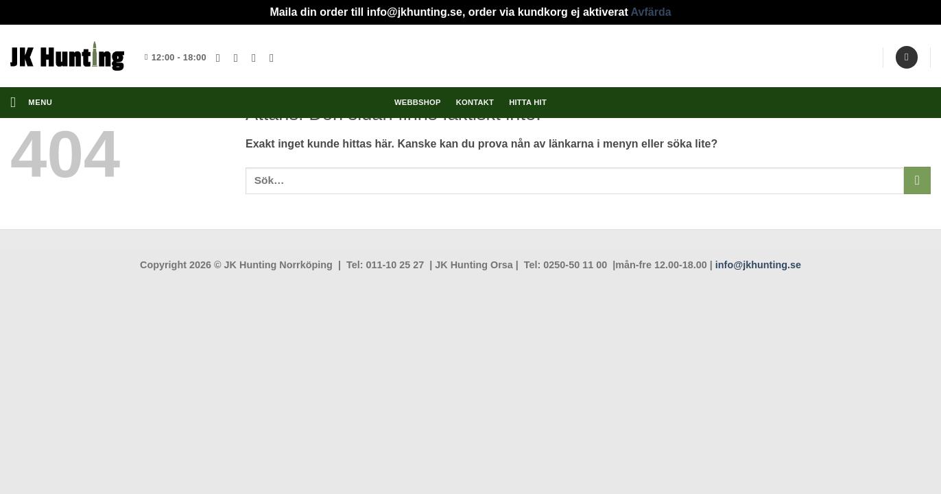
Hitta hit (528, 102)
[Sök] (907, 57)
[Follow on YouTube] (275, 57)
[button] (31, 103)
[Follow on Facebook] (221, 57)
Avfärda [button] (651, 12)
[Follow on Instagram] (239, 57)
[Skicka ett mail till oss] (257, 57)
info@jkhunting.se (758, 264)
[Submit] (917, 180)
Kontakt (475, 102)
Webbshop (417, 102)
